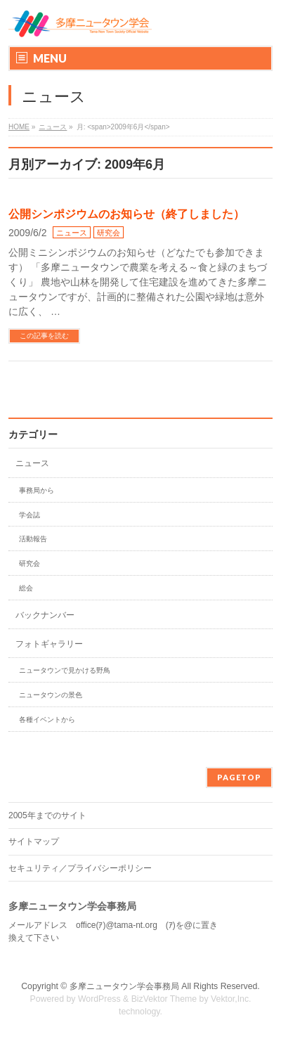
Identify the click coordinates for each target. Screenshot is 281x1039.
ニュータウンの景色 (50, 695)
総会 (26, 588)
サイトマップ (33, 841)
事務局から (36, 490)
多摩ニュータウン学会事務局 (124, 986)
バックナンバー (44, 615)
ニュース (71, 232)
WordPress (99, 999)
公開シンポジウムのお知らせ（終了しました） (126, 214)
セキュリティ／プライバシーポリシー (80, 868)
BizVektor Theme (164, 999)
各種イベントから (47, 719)
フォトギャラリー (49, 644)
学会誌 (29, 515)
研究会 (108, 232)
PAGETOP (239, 777)
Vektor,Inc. (231, 999)
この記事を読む (44, 336)
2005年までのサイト (47, 815)
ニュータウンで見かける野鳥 (64, 670)
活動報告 (33, 539)
